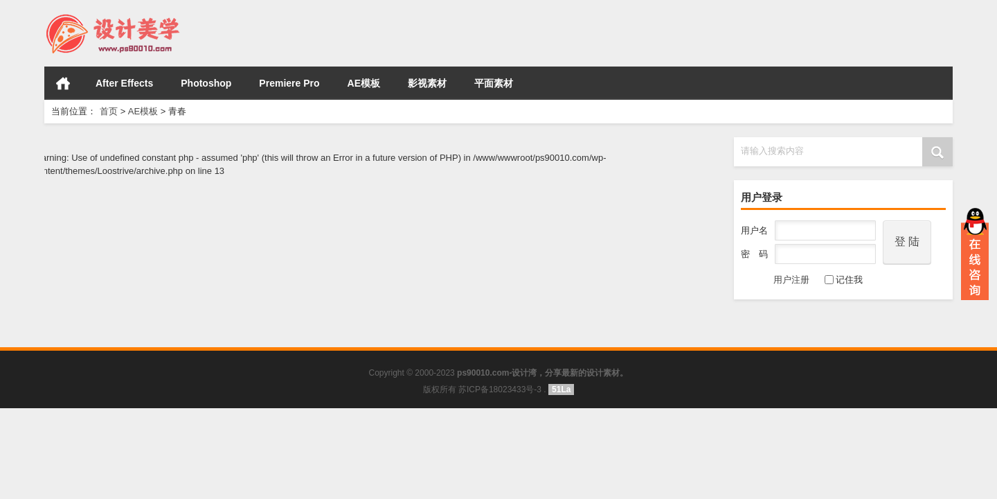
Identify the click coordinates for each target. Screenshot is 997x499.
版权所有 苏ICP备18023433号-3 (482, 389)
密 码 (754, 254)
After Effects (124, 83)
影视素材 (427, 83)
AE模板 (364, 83)
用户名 (754, 230)
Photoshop (206, 83)
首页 (63, 83)
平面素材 (493, 83)
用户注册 (775, 279)
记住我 (844, 279)
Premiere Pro (289, 83)
